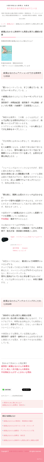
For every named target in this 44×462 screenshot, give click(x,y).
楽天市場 (16, 248)
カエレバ (19, 244)
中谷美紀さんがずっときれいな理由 (16, 372)
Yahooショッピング (19, 250)
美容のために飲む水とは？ (13, 403)
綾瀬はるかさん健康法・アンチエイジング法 (19, 430)
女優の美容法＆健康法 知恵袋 (19, 451)
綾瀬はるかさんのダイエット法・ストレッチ (19, 426)
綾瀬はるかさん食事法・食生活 (13, 405)
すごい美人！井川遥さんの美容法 (15, 369)
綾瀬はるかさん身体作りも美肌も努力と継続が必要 (21, 440)
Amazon (25, 248)
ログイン (40, 459)
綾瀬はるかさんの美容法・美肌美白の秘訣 (18, 421)
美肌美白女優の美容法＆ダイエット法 (22, 7)
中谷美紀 (5, 219)
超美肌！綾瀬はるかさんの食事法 (15, 366)
